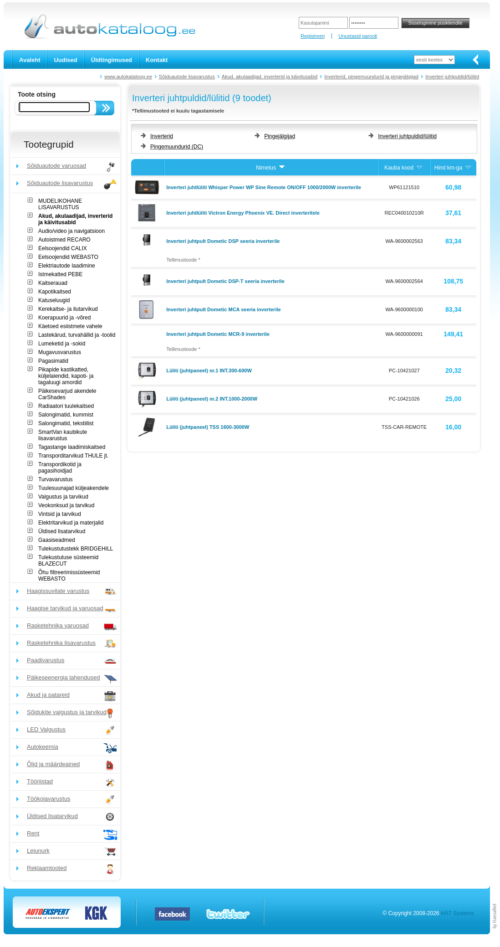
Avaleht (29, 60)
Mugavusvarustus (59, 352)
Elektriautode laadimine (66, 265)
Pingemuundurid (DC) (176, 147)
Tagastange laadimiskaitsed (71, 447)
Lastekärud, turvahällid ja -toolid (76, 335)
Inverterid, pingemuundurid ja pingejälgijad (371, 76)
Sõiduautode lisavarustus (187, 76)
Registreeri (313, 36)
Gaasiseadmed (56, 540)
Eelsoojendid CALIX (62, 248)
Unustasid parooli (357, 36)
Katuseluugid (54, 300)
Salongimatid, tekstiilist (65, 423)
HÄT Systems (457, 913)
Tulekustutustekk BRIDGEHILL (75, 549)
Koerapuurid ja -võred (64, 317)
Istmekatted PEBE (60, 274)
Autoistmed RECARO (64, 240)
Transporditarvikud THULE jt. (73, 456)
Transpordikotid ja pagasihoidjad (60, 467)
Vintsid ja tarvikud (59, 514)
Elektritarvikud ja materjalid (70, 523)
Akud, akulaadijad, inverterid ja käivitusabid (269, 76)
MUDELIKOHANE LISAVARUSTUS (60, 204)
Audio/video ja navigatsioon (71, 231)
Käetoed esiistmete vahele (70, 326)
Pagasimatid (53, 361)
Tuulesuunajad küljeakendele (73, 488)
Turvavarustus (55, 479)
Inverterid (161, 136)
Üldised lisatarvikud (61, 531)
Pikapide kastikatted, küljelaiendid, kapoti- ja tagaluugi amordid (65, 376)
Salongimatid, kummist (65, 415)
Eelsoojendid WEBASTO (68, 257)
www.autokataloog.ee (128, 76)
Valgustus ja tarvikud (63, 497)
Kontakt (157, 60)
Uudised (65, 60)
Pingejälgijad (279, 136)
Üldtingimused (111, 60)
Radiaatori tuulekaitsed (66, 406)
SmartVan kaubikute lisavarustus (62, 435)
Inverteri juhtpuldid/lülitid (452, 76)
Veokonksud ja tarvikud (66, 505)
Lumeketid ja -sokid (61, 343)
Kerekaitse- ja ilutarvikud (68, 309)
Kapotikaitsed (54, 291)
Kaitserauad (52, 283)
